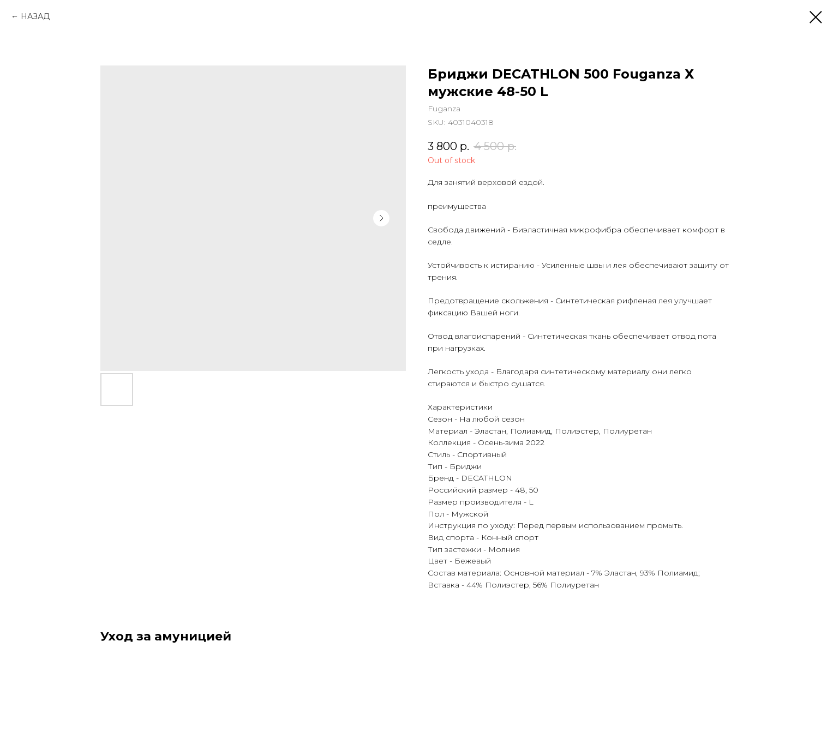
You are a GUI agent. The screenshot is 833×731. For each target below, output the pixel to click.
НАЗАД (35, 16)
